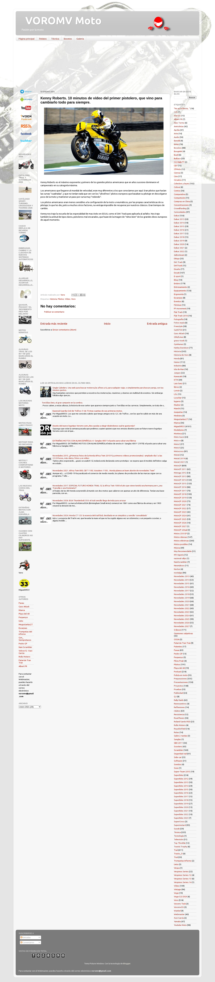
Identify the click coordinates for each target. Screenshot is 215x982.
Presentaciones (181, 682)
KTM (176, 380)
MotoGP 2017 (180, 490)
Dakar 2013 (179, 219)
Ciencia (177, 173)
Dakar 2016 (179, 230)
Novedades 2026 (182, 622)
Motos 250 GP (180, 533)
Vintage (177, 889)
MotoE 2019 (179, 458)
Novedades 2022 (182, 608)
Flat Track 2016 (181, 315)
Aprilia (177, 130)
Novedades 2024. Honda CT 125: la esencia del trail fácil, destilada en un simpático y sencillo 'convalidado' (100, 515)
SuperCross (179, 821)
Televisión (178, 839)
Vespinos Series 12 (182, 875)
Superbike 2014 (181, 786)
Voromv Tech (180, 903)
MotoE (177, 455)
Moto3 (177, 447)
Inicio (107, 323)
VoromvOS (179, 907)
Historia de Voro (181, 355)
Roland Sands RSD (182, 721)
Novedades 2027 (182, 626)
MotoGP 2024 (180, 515)
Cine (176, 176)
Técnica (55, 38)
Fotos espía (179, 322)
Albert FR (23, 666)
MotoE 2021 (179, 462)
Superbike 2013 (181, 782)
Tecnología (179, 836)
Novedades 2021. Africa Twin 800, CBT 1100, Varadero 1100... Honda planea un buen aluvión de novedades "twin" (104, 470)
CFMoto (177, 169)
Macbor (177, 405)
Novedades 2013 (182, 576)
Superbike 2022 (181, 814)
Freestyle (178, 326)
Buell (176, 155)
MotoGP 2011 (180, 469)
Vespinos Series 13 (182, 878)
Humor (177, 362)
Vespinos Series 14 (182, 882)
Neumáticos (179, 565)
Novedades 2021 (182, 605)
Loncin (177, 390)
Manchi (177, 408)
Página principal (26, 38)
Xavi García (179, 918)
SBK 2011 (178, 743)
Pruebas (177, 689)
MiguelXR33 (179, 426)
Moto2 (177, 444)
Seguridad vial (180, 753)
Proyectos (178, 686)
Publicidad (178, 693)
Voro (73, 299)
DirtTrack (178, 265)
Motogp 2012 (180, 473)
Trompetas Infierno (182, 861)
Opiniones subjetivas (183, 633)
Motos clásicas (180, 537)
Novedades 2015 (182, 583)
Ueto (21, 621)
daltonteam (179, 255)
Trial (176, 857)
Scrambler (178, 750)
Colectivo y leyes (181, 183)
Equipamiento (180, 290)
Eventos (177, 301)
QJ (175, 696)
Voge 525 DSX (180, 896)
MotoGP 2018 (180, 494)
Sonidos (177, 764)
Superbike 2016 (181, 793)
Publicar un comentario (54, 312)
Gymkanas (178, 344)
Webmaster (179, 914)
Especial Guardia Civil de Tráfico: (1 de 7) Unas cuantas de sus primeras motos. (88, 411)
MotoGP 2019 (180, 497)
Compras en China (182, 201)
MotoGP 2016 (180, 487)
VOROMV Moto (61, 20)
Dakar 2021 (179, 248)
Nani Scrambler (25, 647)
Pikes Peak (179, 661)
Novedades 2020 (182, 601)
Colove (177, 187)
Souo (176, 768)
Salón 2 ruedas (180, 736)
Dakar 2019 (179, 240)
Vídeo (67, 299)
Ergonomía (178, 294)
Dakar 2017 (179, 233)
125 (176, 112)
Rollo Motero (24, 656)
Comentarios (27, 942)
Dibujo (177, 258)
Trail (176, 850)
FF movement (180, 308)
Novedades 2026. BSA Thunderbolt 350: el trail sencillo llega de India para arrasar (89, 500)
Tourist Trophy (180, 846)
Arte (176, 133)
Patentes (178, 646)
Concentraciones (181, 205)
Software (178, 761)
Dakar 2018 (179, 237)
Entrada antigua (157, 323)
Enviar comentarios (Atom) (64, 329)
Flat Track (178, 312)
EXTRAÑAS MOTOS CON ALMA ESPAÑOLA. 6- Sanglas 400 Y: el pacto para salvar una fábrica (94, 440)
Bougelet (178, 151)
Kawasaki (178, 376)
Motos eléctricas (181, 540)
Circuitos (178, 180)
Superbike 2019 (181, 803)
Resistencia (179, 714)
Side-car (177, 757)
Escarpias (23, 628)
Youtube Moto (180, 925)
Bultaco (177, 158)
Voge (176, 893)
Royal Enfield (180, 729)
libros (176, 387)
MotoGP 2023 (180, 512)
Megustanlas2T (26, 624)
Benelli (177, 140)
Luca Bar (178, 397)
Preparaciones (180, 678)
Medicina (178, 415)
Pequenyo (23, 617)
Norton (177, 569)
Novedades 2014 (182, 580)
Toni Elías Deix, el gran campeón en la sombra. (62, 402)
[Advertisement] (105, 66)
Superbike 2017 (181, 796)
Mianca (22, 610)
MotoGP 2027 (180, 526)
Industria (178, 365)
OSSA (176, 639)
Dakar (176, 215)
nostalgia (178, 572)
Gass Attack (24, 606)
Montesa (178, 433)
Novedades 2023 (182, 612)
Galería (80, 38)
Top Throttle (179, 843)
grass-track (179, 340)
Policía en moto (181, 675)
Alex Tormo (179, 123)
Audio (176, 137)
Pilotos (61, 299)
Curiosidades (180, 212)
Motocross (179, 451)
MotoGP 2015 (180, 483)
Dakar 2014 (179, 223)
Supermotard (180, 825)
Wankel (177, 911)
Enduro (177, 283)
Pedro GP (23, 643)
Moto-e (177, 440)
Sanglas (177, 739)
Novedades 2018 (182, 594)
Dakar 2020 (179, 244)
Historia (53, 299)
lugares (177, 401)
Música (177, 548)
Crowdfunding (180, 208)
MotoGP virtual (180, 530)
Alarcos (177, 115)
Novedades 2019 (182, 598)
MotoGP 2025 (180, 519)
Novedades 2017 (182, 590)
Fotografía (178, 319)
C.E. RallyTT (179, 162)
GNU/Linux (178, 337)
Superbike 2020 (181, 807)
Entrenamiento (180, 287)
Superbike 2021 (181, 811)
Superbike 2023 (181, 818)
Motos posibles (181, 544)
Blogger (126, 963)
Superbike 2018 (181, 800)
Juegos (177, 373)
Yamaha (177, 921)
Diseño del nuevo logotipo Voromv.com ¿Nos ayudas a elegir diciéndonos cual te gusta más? (94, 426)
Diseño (177, 269)
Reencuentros (180, 703)
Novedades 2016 (182, 587)
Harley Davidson (181, 348)
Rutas (176, 732)
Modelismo (179, 430)
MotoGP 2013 (180, 476)
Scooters (178, 746)
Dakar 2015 (179, 226)
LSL (175, 394)
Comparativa (179, 194)
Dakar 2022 (179, 251)
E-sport (177, 276)
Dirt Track (178, 262)
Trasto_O (178, 853)
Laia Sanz (178, 383)
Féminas (177, 305)
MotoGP (177, 465)
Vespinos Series (181, 871)
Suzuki (177, 828)
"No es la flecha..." (182, 108)
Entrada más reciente (53, 323)
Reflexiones (179, 707)
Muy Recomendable (183, 551)
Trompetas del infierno (25, 632)
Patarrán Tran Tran (182, 643)
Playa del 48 (24, 614)
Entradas (25, 937)
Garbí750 (178, 330)
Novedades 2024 (182, 615)
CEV (176, 165)
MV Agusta (179, 555)
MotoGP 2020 (180, 501)
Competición (179, 198)
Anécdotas (179, 126)
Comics (177, 190)
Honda (177, 358)
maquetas (178, 412)
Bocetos (68, 38)
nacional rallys (180, 558)
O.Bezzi (177, 630)
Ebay (176, 280)
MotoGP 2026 (180, 523)
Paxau (21, 603)
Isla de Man (179, 369)
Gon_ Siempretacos (25, 638)
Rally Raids (178, 700)
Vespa (177, 868)
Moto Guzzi (179, 437)
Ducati (176, 272)
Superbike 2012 (181, 778)
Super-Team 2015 (182, 771)
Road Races (179, 718)
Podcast (177, 671)
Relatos (43, 38)
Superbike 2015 (181, 789)
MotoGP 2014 (180, 480)
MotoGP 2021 (180, 505)
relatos (177, 711)
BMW (176, 144)
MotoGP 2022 (180, 508)
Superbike (178, 775)
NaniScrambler (180, 562)
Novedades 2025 (182, 619)
